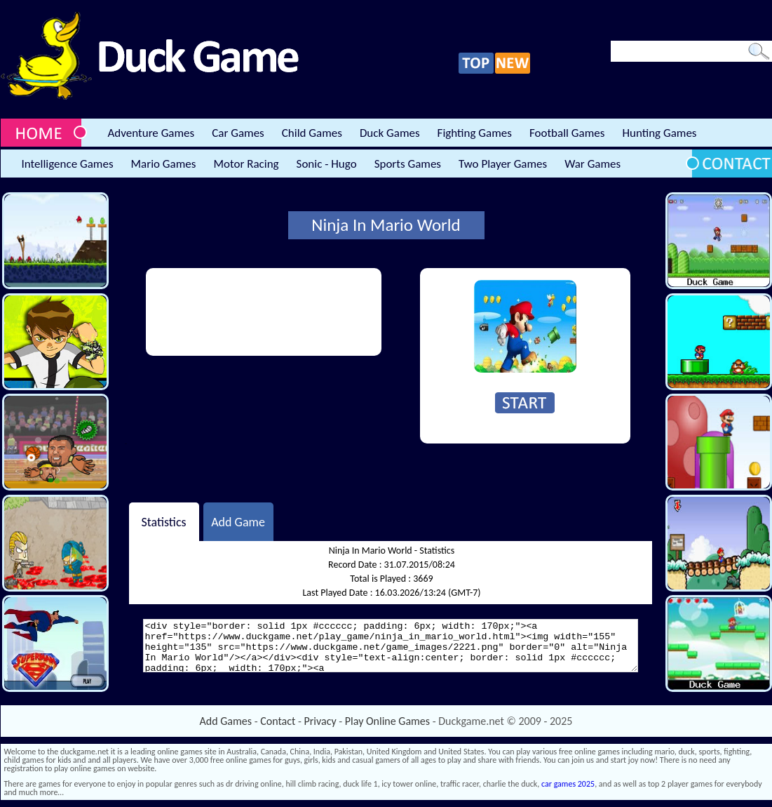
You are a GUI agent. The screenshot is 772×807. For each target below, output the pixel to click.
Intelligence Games (68, 163)
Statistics (163, 521)
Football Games (566, 133)
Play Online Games (387, 721)
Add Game (238, 521)
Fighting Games (475, 133)
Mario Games (163, 163)
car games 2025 (568, 784)
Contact (277, 721)
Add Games (226, 721)
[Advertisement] (205, 312)
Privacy (320, 721)
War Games (592, 163)
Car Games (238, 133)
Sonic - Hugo (327, 163)
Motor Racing (245, 163)
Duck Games (390, 133)
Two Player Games (503, 163)
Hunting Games (659, 133)
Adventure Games (151, 133)
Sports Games (407, 163)
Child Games (312, 133)
